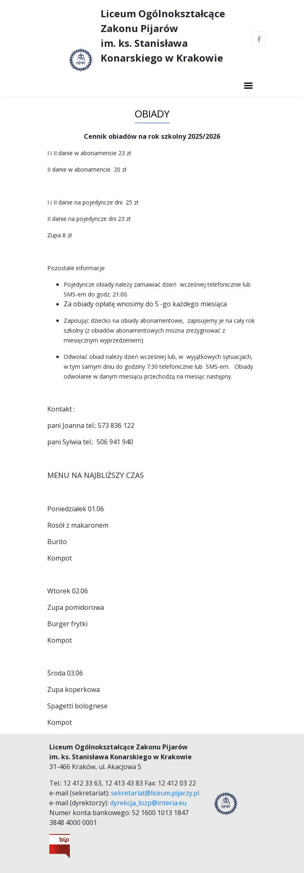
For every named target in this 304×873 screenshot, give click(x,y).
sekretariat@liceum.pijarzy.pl (155, 792)
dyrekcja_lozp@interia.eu (148, 802)
